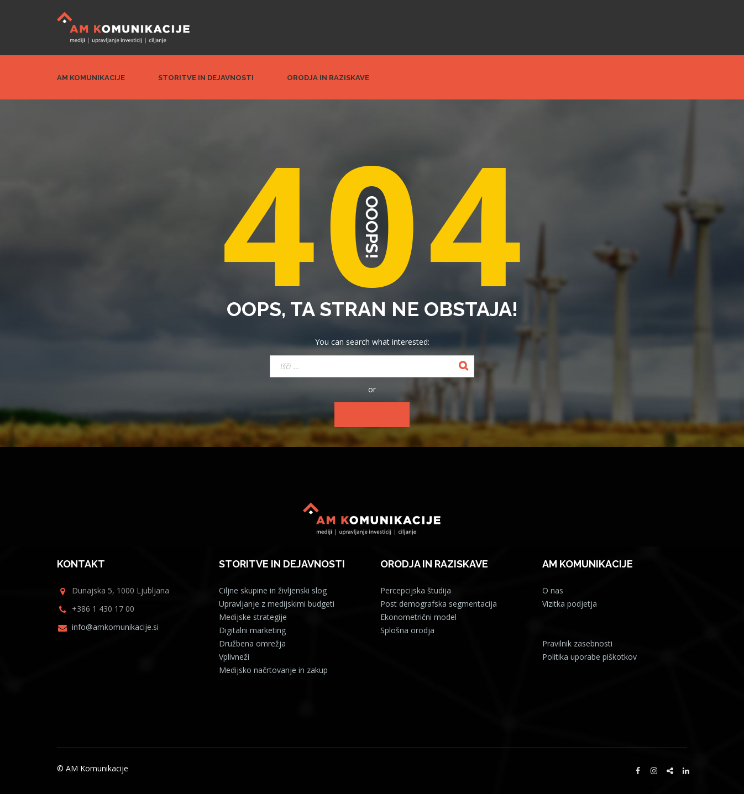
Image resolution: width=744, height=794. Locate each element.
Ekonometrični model (418, 617)
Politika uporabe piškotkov (589, 656)
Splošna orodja (407, 630)
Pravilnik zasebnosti (577, 643)
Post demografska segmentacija (438, 603)
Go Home (372, 414)
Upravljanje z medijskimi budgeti (276, 603)
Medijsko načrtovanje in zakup (273, 670)
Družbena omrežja (252, 643)
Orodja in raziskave (328, 77)
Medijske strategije (253, 617)
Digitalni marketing (252, 630)
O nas (552, 590)
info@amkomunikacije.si (115, 627)
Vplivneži (234, 656)
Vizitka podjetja (569, 603)
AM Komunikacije (91, 77)
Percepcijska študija (415, 590)
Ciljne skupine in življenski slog (273, 590)
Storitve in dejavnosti (206, 77)
